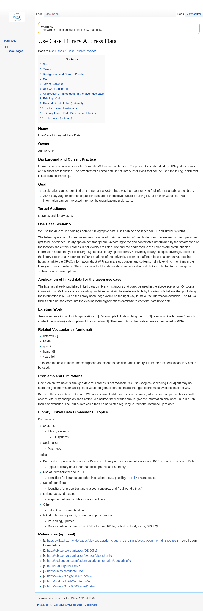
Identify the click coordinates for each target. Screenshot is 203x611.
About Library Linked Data (68, 604)
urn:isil (131, 478)
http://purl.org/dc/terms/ (62, 566)
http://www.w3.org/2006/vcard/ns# (70, 586)
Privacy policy (44, 604)
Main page (10, 40)
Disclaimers (91, 604)
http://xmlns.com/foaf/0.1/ (64, 571)
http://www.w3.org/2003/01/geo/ (68, 576)
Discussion (52, 13)
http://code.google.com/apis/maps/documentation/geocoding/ (88, 560)
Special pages (15, 51)
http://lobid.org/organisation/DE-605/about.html (78, 555)
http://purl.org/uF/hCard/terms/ (67, 581)
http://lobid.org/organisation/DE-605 (71, 550)
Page (39, 13)
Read (180, 13)
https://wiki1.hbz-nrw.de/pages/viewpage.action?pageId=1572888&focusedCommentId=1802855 (111, 540)
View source (194, 13)
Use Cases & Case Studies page (71, 51)
